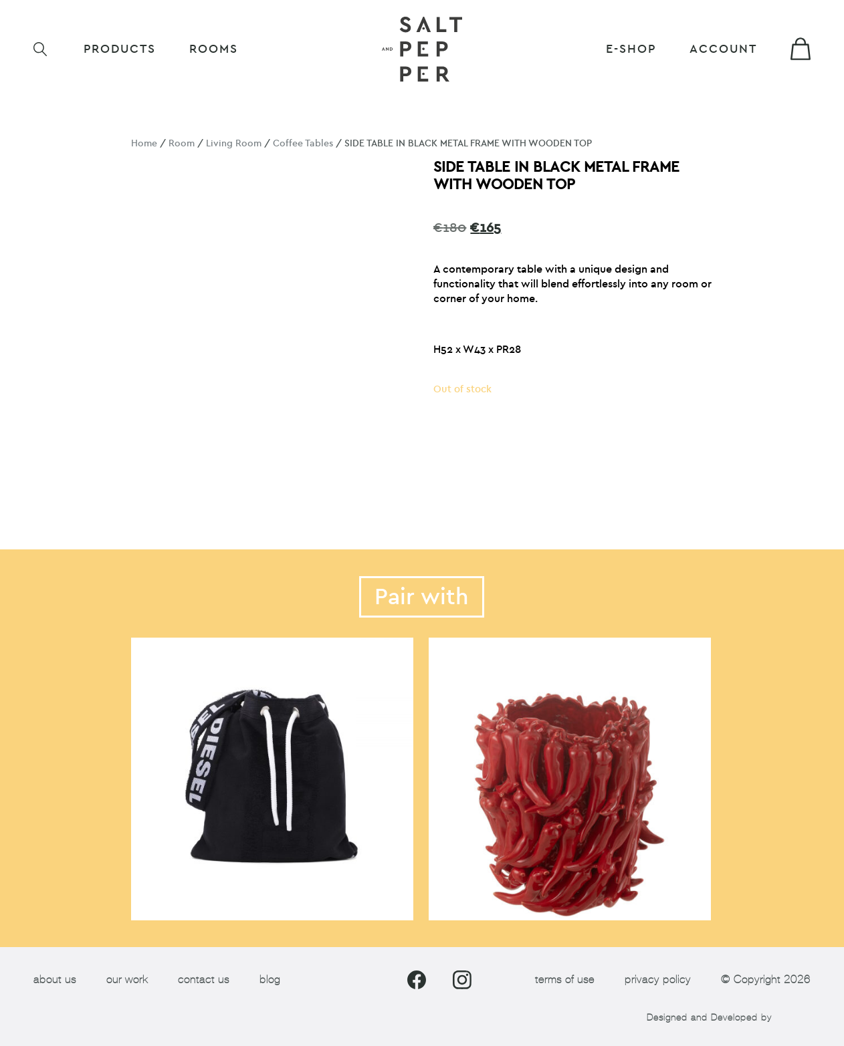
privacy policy (658, 979)
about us (54, 979)
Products (120, 49)
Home (144, 143)
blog (269, 979)
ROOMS (213, 49)
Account (723, 49)
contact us (203, 979)
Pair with (422, 596)
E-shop (631, 49)
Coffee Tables (303, 143)
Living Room (233, 143)
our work (127, 979)
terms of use (565, 979)
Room (182, 143)
